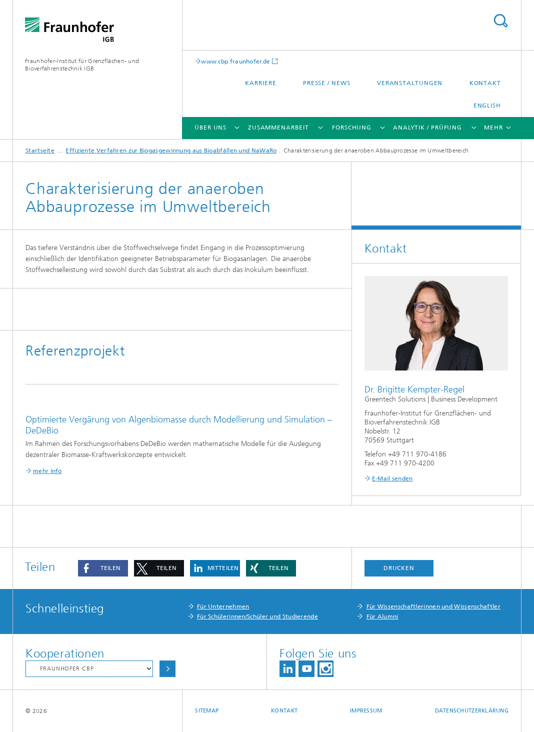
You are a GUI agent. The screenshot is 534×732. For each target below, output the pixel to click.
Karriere (260, 83)
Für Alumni (382, 616)
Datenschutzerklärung (472, 711)
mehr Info (47, 471)
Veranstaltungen (410, 83)
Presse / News (326, 83)
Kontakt (485, 83)
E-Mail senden (392, 478)
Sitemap (206, 711)
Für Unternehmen (223, 606)
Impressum (366, 711)
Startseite (40, 150)
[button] (103, 568)
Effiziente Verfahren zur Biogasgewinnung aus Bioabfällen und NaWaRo (171, 150)
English (487, 105)
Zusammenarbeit (278, 127)
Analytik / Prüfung (427, 127)
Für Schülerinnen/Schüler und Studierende (257, 616)
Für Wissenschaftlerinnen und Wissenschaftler (433, 606)
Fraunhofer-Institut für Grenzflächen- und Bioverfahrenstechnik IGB (82, 65)
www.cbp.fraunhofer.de (235, 61)
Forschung (352, 127)
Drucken (399, 568)
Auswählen (168, 668)
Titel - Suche (500, 20)
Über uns (210, 127)
